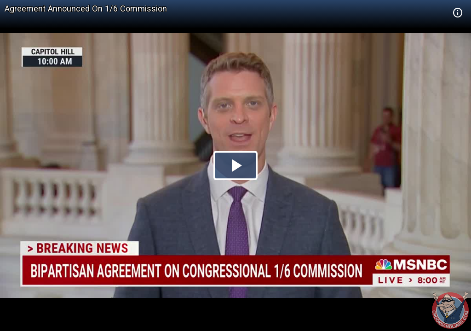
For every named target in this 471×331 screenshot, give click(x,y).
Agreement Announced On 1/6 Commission (86, 8)
